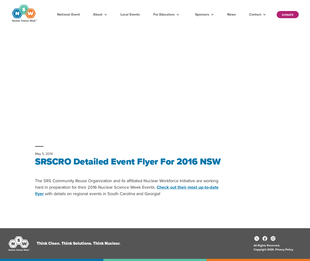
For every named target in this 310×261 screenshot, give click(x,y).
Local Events (130, 14)
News (231, 14)
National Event (68, 14)
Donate (287, 15)
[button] (100, 14)
